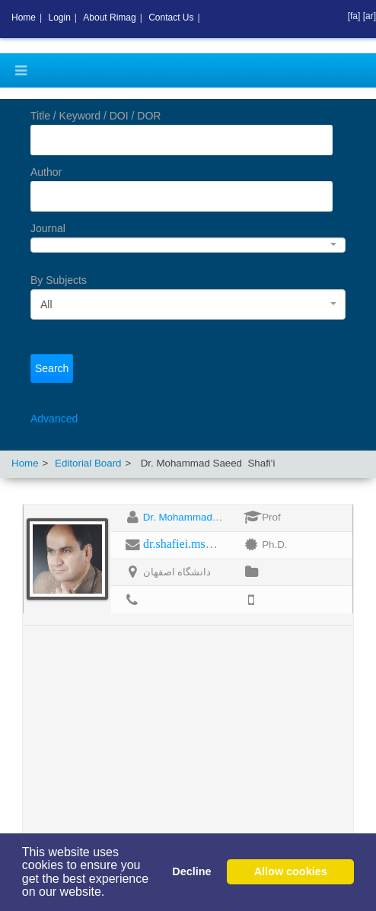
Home (25, 463)
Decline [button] (191, 871)
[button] (110, 893)
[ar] (369, 16)
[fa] (355, 16)
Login (59, 17)
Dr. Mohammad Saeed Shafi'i (209, 517)
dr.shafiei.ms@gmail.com (205, 543)
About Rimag (109, 17)
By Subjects (58, 280)
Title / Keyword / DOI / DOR (95, 116)
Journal (47, 228)
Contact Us (170, 17)
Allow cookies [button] (290, 871)
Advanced (54, 418)
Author (46, 172)
